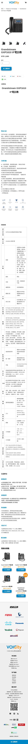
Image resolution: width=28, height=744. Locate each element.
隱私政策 (16, 736)
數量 (2, 60)
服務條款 (12, 736)
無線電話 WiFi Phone (14, 664)
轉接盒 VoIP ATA (14, 662)
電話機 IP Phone (14, 660)
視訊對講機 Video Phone (14, 666)
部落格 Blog (14, 668)
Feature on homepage (11, 8)
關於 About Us (14, 658)
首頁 (2, 8)
